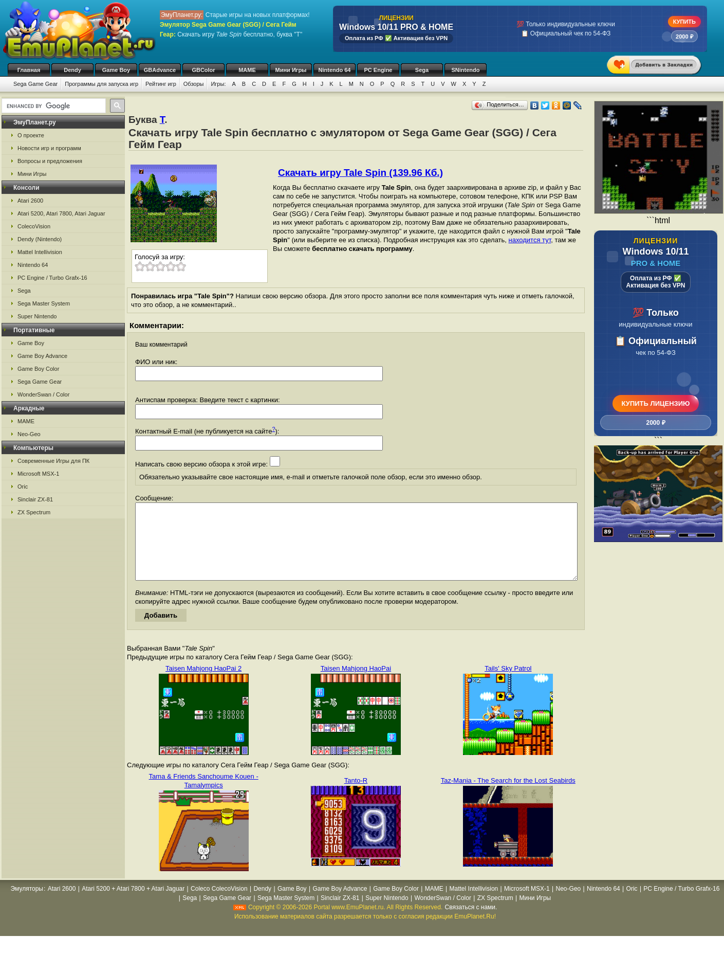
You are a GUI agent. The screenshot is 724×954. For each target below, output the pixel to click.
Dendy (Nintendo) (39, 239)
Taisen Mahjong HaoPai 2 (203, 684)
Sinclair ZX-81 (35, 499)
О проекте (30, 135)
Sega (422, 70)
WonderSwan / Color (43, 394)
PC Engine (378, 70)
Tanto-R (356, 796)
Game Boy (116, 70)
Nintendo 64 (335, 70)
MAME (247, 70)
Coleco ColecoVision (219, 904)
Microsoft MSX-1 (38, 474)
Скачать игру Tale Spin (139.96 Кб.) (360, 172)
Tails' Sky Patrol (508, 684)
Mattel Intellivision (39, 252)
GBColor (203, 70)
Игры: (218, 84)
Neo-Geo (29, 434)
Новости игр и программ (49, 148)
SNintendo (466, 70)
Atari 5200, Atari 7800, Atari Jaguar (61, 213)
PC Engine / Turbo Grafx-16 (52, 278)
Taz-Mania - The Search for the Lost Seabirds (508, 796)
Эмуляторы (27, 904)
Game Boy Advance (42, 356)
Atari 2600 (30, 200)
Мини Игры (291, 70)
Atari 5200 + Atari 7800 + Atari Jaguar (133, 904)
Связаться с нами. (471, 922)
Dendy (72, 70)
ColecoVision (33, 226)
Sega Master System (43, 303)
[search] (53, 106)
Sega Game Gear (35, 84)
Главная (29, 70)
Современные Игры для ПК (53, 461)
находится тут (530, 240)
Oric (22, 486)
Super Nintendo (37, 316)
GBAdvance (160, 70)
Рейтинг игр (160, 84)
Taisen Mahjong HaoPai (356, 684)
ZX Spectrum (33, 512)
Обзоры (193, 84)
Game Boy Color (38, 369)
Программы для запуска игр (101, 84)
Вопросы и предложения (49, 161)
